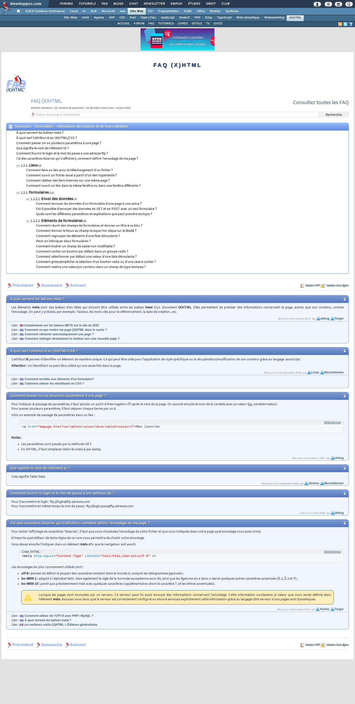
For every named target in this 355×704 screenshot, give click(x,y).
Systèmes (232, 11)
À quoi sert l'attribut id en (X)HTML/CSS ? (46, 138)
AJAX (85, 17)
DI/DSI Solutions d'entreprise (45, 11)
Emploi (176, 4)
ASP (111, 17)
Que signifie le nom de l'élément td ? (42, 149)
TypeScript (224, 17)
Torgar (339, 318)
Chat (133, 4)
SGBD (188, 11)
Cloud (74, 11)
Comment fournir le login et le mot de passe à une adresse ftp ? (62, 154)
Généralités (44, 126)
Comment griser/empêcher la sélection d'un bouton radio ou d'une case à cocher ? (96, 262)
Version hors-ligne (337, 286)
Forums (66, 4)
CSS (122, 17)
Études (193, 4)
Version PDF (312, 286)
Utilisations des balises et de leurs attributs (92, 126)
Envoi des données (57, 199)
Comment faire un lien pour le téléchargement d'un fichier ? (69, 170)
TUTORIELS (166, 23)
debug (324, 318)
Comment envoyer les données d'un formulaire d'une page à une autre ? (89, 204)
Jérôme (313, 483)
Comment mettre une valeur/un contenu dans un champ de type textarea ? (91, 267)
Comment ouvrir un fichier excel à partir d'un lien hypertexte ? (71, 176)
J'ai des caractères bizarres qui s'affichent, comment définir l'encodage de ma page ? (77, 159)
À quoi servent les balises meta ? (40, 133)
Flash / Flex (148, 17)
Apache (99, 17)
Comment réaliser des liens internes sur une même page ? (68, 181)
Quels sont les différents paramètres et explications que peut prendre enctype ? (94, 214)
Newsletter (154, 4)
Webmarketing (274, 17)
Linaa (315, 372)
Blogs (118, 4)
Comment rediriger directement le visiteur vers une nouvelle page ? (72, 338)
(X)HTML (295, 17)
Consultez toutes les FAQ (321, 103)
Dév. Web (136, 11)
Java (122, 11)
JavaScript (167, 17)
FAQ (104, 4)
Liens (33, 165)
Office (201, 11)
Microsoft (108, 11)
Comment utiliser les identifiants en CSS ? (54, 383)
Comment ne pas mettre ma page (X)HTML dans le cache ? (66, 330)
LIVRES (183, 23)
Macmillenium (334, 372)
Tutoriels (87, 4)
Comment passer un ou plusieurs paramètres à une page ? (58, 143)
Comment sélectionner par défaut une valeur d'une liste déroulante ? (86, 257)
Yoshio (324, 609)
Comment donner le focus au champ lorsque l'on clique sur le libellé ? (86, 231)
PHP (197, 17)
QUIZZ (217, 23)
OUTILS (197, 23)
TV (208, 23)
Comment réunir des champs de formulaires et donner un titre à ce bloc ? (89, 226)
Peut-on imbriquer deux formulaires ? (63, 241)
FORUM (139, 23)
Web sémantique (247, 17)
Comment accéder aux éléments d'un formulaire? (59, 379)
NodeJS (184, 17)
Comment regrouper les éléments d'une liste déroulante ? (78, 236)
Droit (210, 4)
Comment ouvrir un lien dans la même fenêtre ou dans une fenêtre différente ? (83, 186)
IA (84, 11)
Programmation (168, 11)
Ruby (208, 17)
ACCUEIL (123, 23)
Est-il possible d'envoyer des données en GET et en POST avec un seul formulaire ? (96, 209)
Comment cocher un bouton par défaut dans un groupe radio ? (82, 252)
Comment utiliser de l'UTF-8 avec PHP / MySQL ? (59, 616)
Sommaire (23, 126)
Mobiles (215, 11)
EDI (150, 11)
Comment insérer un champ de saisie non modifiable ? (75, 247)
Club (225, 4)
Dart (133, 17)
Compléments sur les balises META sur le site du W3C (61, 325)
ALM (93, 11)
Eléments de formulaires (62, 221)
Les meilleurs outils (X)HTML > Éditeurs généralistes (60, 624)
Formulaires (39, 192)
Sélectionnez (332, 422)
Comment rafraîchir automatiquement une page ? (59, 334)
